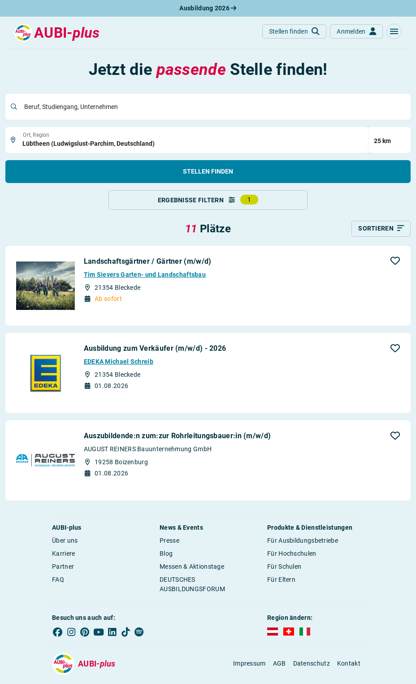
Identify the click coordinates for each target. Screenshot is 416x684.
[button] (394, 31)
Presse (169, 542)
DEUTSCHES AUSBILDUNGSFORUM (192, 586)
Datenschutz (311, 665)
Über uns (65, 542)
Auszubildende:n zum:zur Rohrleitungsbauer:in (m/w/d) (177, 437)
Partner (63, 568)
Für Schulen (284, 568)
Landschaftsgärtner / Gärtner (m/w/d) (148, 263)
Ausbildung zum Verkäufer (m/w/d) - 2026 (155, 350)
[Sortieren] (381, 230)
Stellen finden (208, 171)
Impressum (249, 665)
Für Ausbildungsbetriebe (302, 542)
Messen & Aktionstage (192, 568)
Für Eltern (281, 581)
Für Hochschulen (291, 555)
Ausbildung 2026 (207, 8)
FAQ (58, 581)
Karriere (63, 555)
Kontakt (348, 665)
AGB (279, 665)
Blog (166, 555)
